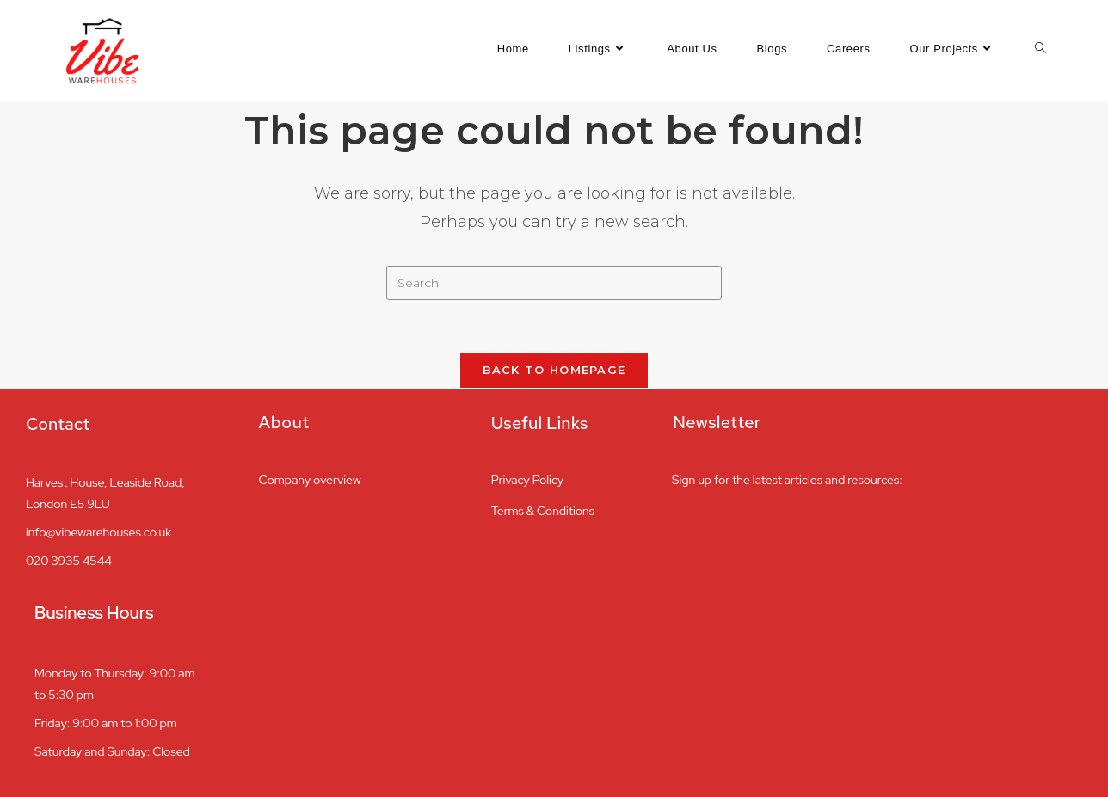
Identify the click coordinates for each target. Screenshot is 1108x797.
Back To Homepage (554, 370)
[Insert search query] (554, 283)
